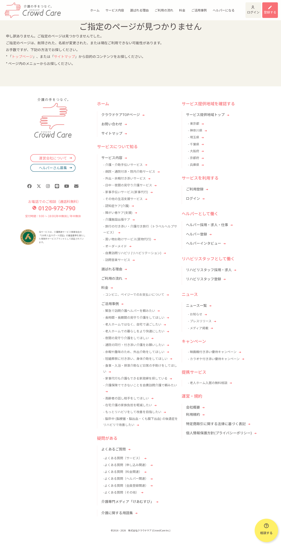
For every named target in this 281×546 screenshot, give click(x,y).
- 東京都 (193, 123)
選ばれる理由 (110, 7)
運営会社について (53, 157)
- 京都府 (193, 157)
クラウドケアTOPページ (120, 114)
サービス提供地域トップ (205, 114)
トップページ (22, 56)
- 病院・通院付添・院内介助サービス (129, 171)
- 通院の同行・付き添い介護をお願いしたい (134, 344)
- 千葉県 (193, 144)
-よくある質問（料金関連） (122, 471)
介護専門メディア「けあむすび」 (127, 501)
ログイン (234, 7)
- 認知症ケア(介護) (116, 205)
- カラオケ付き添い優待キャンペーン (214, 358)
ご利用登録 (195, 188)
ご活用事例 (170, 7)
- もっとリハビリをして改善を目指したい (132, 411)
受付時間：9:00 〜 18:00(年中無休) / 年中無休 (53, 216)
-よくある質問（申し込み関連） (125, 464)
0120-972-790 (53, 208)
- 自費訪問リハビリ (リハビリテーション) (132, 252)
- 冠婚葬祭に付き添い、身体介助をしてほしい (135, 358)
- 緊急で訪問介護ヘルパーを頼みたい (129, 310)
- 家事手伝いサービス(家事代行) (125, 191)
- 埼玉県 (193, 137)
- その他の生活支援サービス (123, 198)
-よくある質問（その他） (121, 492)
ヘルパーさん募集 (53, 167)
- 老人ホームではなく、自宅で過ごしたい (132, 324)
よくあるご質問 (113, 448)
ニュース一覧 (196, 305)
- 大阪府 (193, 151)
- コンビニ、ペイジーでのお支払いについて (133, 294)
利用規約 (193, 414)
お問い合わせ (111, 123)
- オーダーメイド (115, 246)
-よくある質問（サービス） (122, 458)
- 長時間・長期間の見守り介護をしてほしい (134, 317)
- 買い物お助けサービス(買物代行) (127, 239)
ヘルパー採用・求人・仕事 (207, 224)
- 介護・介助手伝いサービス (123, 164)
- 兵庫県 (193, 164)
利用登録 (265, 7)
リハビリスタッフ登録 (203, 278)
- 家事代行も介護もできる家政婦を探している (135, 378)
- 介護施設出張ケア (116, 219)
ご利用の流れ (135, 7)
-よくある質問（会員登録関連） (125, 485)
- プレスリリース (200, 321)
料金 (154, 7)
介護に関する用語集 (117, 512)
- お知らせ (195, 314)
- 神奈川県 (195, 130)
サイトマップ (64, 56)
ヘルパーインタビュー (203, 243)
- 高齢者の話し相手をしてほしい (126, 398)
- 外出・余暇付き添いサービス (124, 178)
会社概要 (193, 407)
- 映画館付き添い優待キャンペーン (212, 351)
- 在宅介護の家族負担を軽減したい (127, 405)
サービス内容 (86, 7)
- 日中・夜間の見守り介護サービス (127, 185)
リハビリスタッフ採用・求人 (209, 269)
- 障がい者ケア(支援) (117, 212)
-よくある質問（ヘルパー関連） (125, 478)
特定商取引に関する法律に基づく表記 (216, 423)
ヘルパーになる (195, 7)
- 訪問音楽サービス (116, 259)
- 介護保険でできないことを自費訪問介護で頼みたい (140, 385)
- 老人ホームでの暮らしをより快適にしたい (134, 331)
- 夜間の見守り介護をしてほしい (126, 337)
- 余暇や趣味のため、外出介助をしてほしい (134, 351)
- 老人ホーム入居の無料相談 (207, 382)
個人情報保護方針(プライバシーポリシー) (219, 432)
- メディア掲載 (198, 328)
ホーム (66, 7)
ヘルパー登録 (196, 233)
